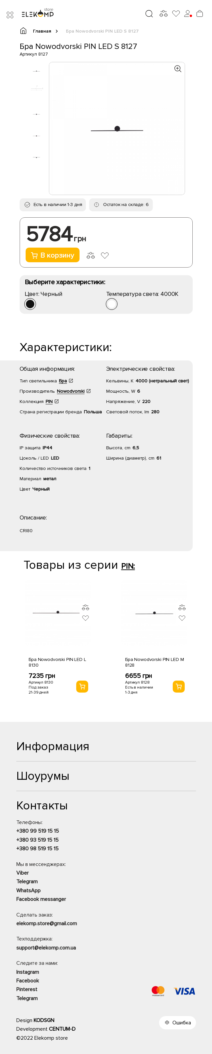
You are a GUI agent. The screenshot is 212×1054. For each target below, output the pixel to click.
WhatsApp (28, 890)
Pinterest (26, 989)
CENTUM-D (62, 1029)
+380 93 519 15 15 (37, 840)
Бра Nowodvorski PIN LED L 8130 (57, 662)
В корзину (52, 255)
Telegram (27, 881)
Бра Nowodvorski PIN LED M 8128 (154, 662)
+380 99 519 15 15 (37, 831)
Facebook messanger (41, 899)
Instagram (27, 972)
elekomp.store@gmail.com (46, 923)
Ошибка (181, 1022)
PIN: (128, 566)
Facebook (27, 980)
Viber (22, 873)
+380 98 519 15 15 (37, 848)
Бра (63, 381)
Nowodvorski (71, 391)
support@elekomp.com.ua (46, 948)
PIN (49, 401)
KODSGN (44, 1020)
